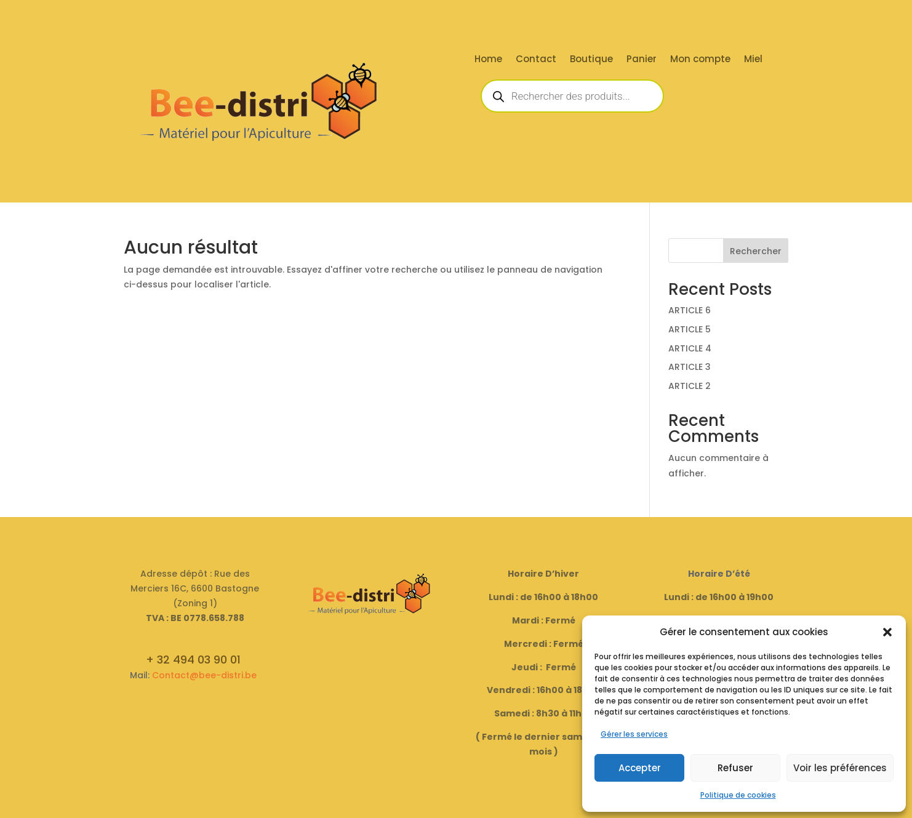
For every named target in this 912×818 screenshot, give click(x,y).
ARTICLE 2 (689, 386)
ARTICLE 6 (689, 310)
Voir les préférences (840, 767)
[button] (887, 632)
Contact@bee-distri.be (204, 675)
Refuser (735, 767)
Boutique (591, 60)
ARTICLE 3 (689, 367)
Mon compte (700, 60)
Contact (536, 60)
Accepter (639, 767)
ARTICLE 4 (689, 348)
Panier (641, 60)
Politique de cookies (738, 795)
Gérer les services (634, 734)
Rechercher (756, 251)
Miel (753, 60)
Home (488, 60)
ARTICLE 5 (689, 329)
